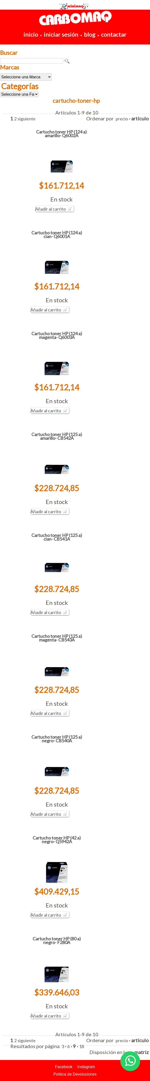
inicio (30, 34)
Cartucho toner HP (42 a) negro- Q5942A (57, 839)
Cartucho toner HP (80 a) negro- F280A (57, 940)
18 (81, 1046)
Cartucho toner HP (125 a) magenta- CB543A (56, 637)
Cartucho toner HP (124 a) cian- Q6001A (56, 234)
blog (89, 34)
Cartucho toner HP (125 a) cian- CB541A (56, 537)
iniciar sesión (61, 34)
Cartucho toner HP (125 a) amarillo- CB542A (56, 436)
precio (122, 118)
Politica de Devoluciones (74, 1074)
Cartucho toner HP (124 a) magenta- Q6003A (56, 335)
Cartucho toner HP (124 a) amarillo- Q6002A (61, 133)
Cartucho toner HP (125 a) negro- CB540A (56, 738)
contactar (114, 34)
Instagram (86, 1067)
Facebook (63, 1067)
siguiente (27, 118)
